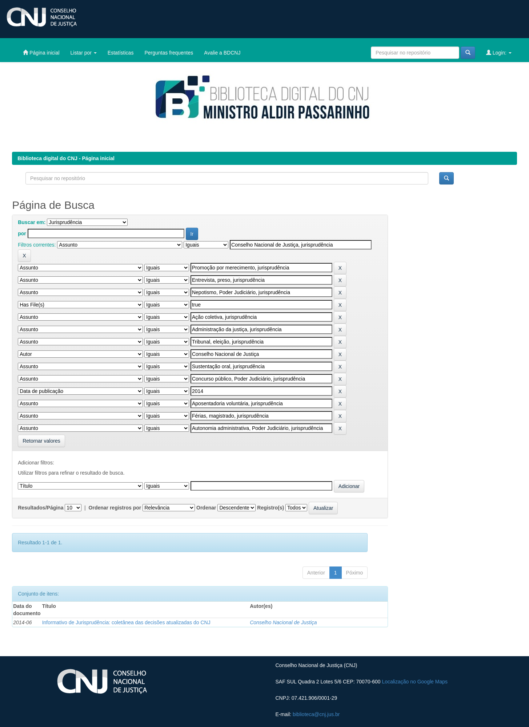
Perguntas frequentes (168, 53)
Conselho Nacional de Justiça (283, 622)
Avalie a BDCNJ (222, 53)
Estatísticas (121, 53)
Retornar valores (41, 441)
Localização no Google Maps (415, 682)
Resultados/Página (40, 508)
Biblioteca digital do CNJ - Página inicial (66, 158)
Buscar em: (31, 222)
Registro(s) (270, 508)
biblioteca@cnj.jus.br (316, 714)
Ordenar (206, 508)
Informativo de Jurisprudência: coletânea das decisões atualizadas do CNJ (126, 622)
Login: (499, 52)
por (22, 233)
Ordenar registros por (115, 508)
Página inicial (41, 52)
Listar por (84, 53)
